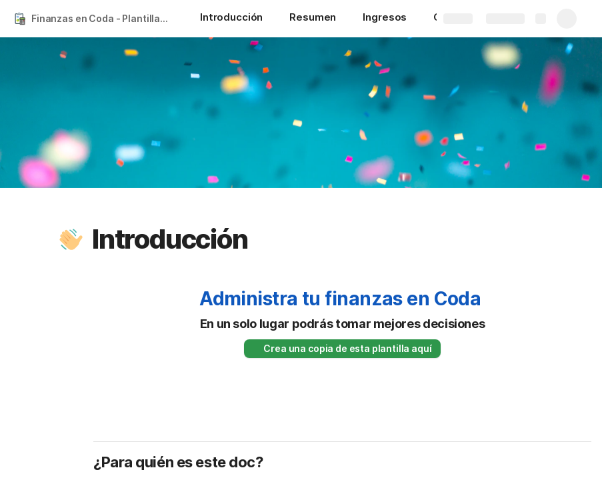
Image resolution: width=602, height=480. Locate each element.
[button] (71, 239)
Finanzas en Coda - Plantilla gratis (102, 18)
